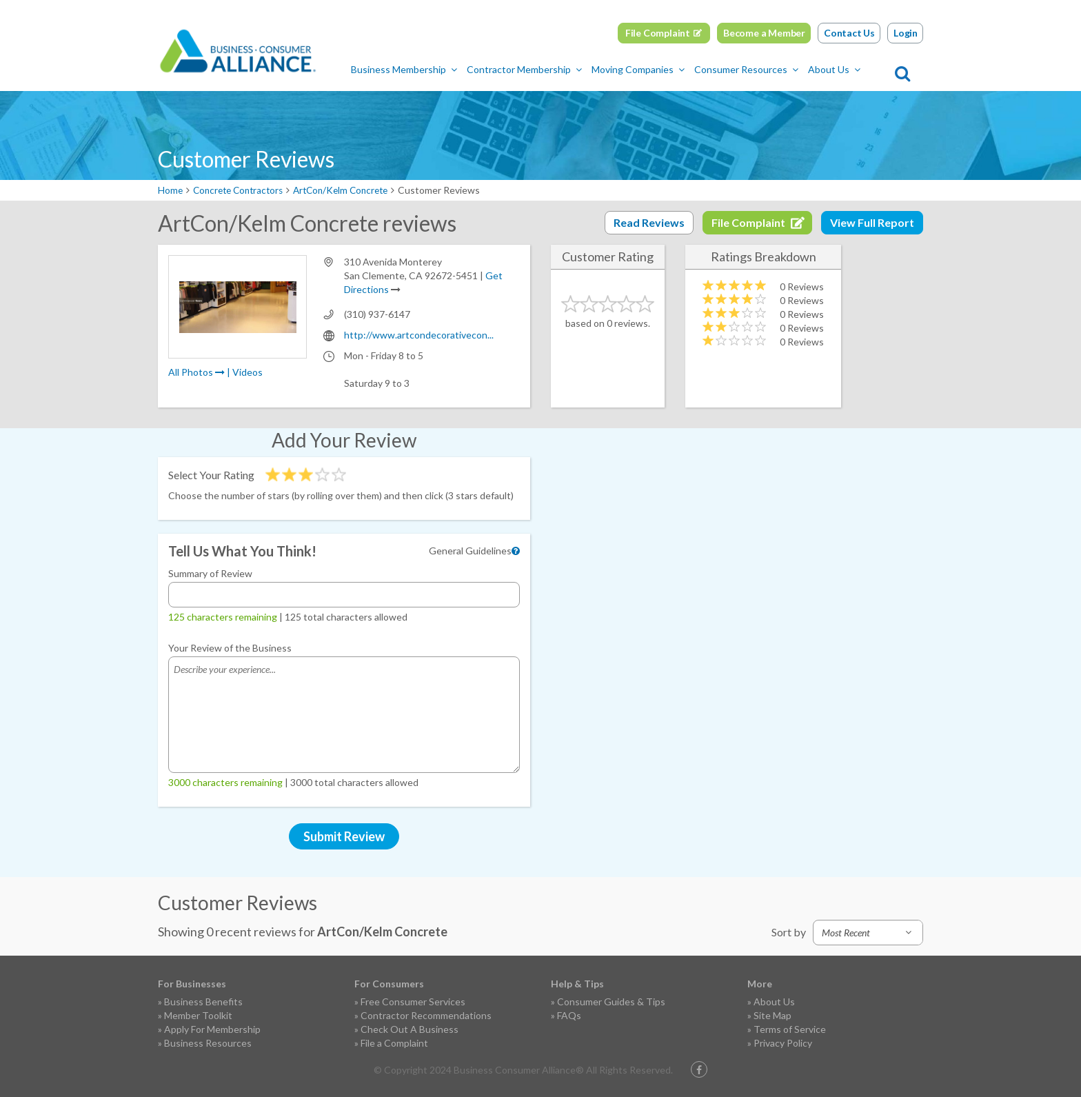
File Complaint (657, 33)
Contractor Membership (546, 69)
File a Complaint (394, 1043)
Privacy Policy (783, 1043)
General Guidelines (470, 550)
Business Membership (426, 69)
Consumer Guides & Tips (611, 1001)
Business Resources (208, 1043)
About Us (856, 69)
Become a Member (764, 33)
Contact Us (849, 33)
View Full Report (872, 222)
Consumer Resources (768, 69)
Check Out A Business (409, 1029)
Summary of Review (210, 573)
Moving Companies (660, 69)
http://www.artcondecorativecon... (419, 335)
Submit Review (344, 836)
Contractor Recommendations (426, 1015)
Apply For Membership (212, 1029)
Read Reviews (649, 222)
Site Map (772, 1015)
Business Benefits (203, 1001)
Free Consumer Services (413, 1001)
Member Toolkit (198, 1015)
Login (905, 33)
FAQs (569, 1015)
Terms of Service (790, 1029)
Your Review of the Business (230, 648)
